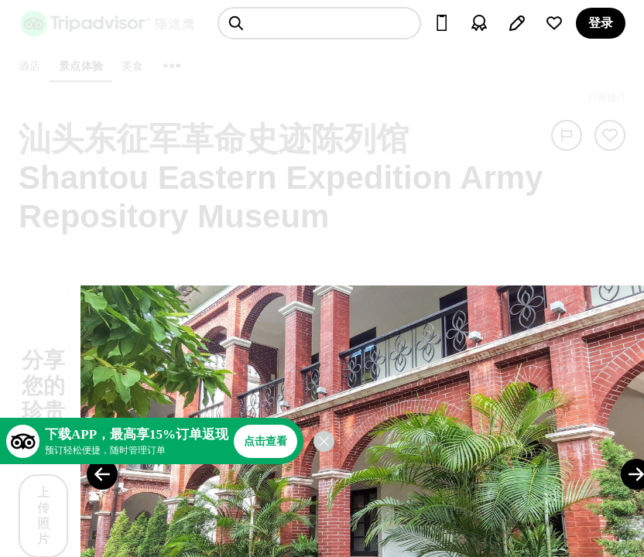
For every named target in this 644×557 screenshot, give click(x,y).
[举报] (566, 135)
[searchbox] (319, 23)
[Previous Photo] (102, 474)
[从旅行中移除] (609, 135)
